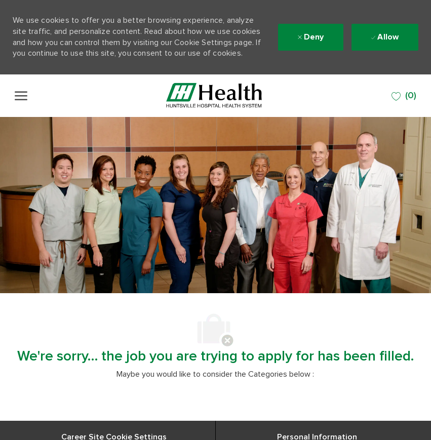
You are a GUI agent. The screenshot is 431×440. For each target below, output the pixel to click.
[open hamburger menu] (21, 96)
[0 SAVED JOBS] (403, 96)
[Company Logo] (214, 96)
